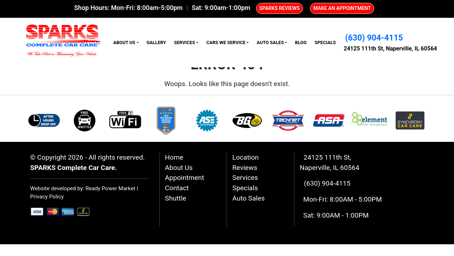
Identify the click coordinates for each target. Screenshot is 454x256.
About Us (179, 168)
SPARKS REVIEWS (279, 8)
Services (245, 178)
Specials (325, 42)
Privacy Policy (47, 196)
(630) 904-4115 (374, 38)
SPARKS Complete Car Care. (73, 168)
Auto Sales (248, 198)
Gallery (156, 42)
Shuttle (175, 198)
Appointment (184, 178)
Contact (177, 188)
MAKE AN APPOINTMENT (342, 8)
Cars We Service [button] (225, 42)
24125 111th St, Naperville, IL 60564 (390, 48)
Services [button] (184, 42)
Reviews (244, 168)
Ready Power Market (110, 188)
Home (174, 157)
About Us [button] (124, 42)
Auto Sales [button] (270, 42)
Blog (301, 42)
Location (245, 157)
